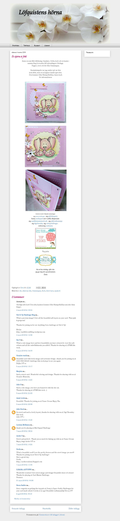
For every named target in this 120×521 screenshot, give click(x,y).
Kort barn (50, 291)
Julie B (18, 385)
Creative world (21, 356)
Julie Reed (20, 409)
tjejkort (57, 291)
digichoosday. (38, 223)
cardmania (49, 226)
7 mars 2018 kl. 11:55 (24, 465)
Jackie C (19, 436)
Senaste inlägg (18, 509)
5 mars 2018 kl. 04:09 (24, 351)
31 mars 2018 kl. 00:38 (24, 481)
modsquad (39, 218)
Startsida (15, 45)
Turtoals (27, 45)
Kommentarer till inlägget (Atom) (52, 515)
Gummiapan (36, 291)
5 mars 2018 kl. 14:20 (24, 380)
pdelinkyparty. (53, 216)
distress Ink (27, 291)
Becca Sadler (21, 485)
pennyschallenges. (40, 216)
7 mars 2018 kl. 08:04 (24, 431)
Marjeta (19, 371)
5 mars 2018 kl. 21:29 (24, 393)
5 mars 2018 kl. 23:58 (24, 404)
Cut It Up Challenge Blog (25, 315)
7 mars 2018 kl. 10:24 (24, 444)
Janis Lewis (20, 398)
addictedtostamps (56, 221)
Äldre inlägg (73, 509)
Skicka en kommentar (22, 499)
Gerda (18, 449)
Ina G (18, 340)
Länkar (47, 45)
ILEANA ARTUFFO (24, 470)
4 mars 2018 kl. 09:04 (24, 310)
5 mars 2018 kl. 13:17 (24, 366)
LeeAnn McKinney (23, 425)
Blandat (37, 45)
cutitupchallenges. (52, 223)
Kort (43, 291)
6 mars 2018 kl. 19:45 (24, 420)
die (21, 291)
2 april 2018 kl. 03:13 (24, 494)
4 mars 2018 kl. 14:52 (24, 335)
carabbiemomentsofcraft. (39, 221)
